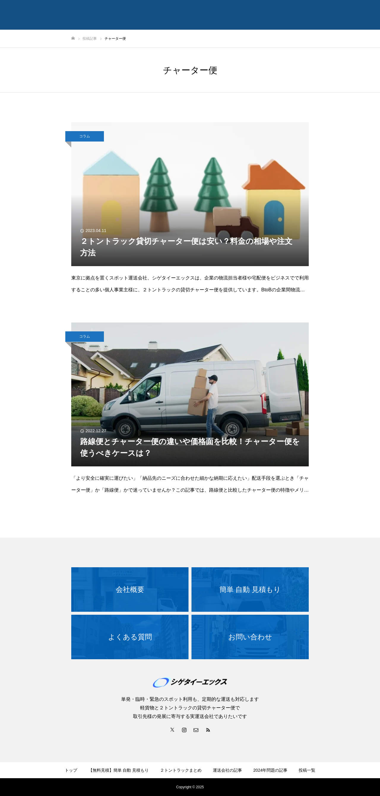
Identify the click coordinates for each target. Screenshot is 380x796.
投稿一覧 (307, 770)
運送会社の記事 (227, 770)
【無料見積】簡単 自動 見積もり (118, 770)
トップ (71, 770)
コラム (84, 136)
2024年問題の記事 (270, 770)
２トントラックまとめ (181, 770)
